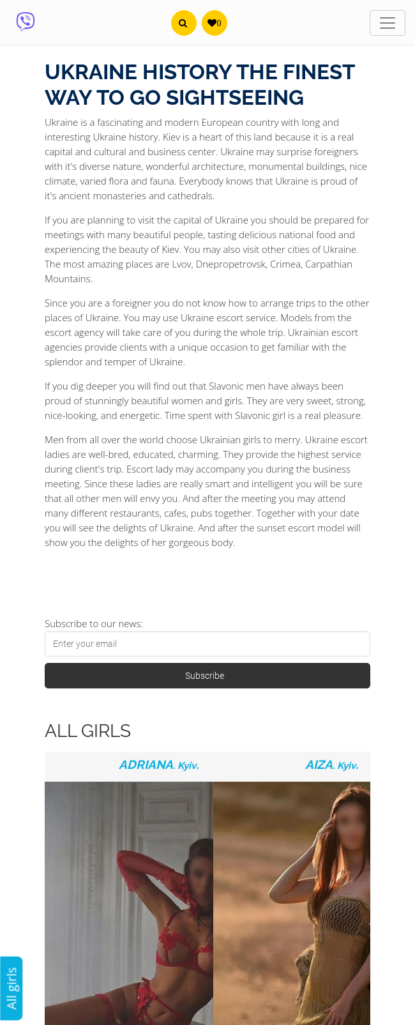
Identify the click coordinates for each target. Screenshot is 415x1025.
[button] (184, 23)
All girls (11, 988)
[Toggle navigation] (387, 23)
